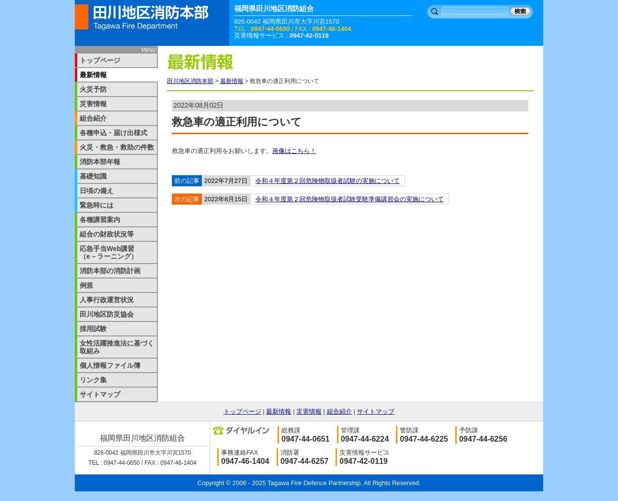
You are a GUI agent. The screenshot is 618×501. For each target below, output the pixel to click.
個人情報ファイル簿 (110, 365)
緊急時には (96, 205)
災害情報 (93, 104)
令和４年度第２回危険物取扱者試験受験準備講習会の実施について (349, 199)
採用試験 (93, 329)
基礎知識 (93, 176)
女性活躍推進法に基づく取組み (117, 347)
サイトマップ (100, 394)
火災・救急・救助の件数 (117, 147)
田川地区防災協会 (107, 314)
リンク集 (93, 380)
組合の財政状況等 (107, 234)
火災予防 (93, 89)
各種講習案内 (100, 219)
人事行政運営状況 (107, 300)
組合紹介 (93, 118)
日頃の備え (96, 191)
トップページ (100, 60)
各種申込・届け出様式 (113, 133)
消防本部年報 (100, 162)
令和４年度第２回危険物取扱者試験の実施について (327, 180)
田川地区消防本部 (190, 81)
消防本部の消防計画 (110, 271)
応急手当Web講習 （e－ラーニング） (114, 252)
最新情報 (231, 81)
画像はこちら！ (294, 150)
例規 (86, 285)
